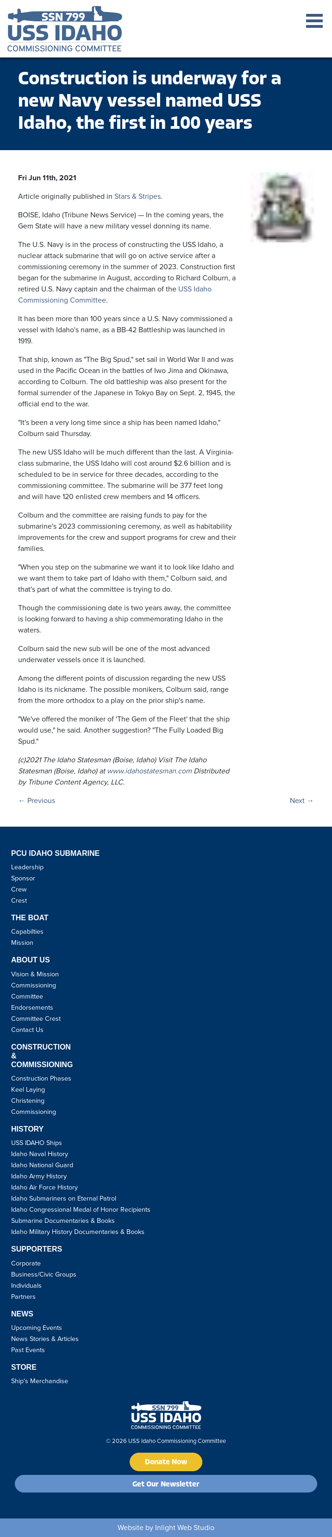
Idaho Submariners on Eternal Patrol (63, 1198)
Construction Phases (41, 1078)
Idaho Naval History (39, 1154)
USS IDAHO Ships (36, 1143)
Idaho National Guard (42, 1165)
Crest (19, 900)
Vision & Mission (35, 974)
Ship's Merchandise (39, 1381)
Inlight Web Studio (184, 1527)
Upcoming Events (36, 1327)
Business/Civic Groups (43, 1274)
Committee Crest (36, 1018)
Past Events (28, 1350)
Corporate (26, 1263)
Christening (27, 1100)
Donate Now (166, 1462)
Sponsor (23, 878)
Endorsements (32, 1007)
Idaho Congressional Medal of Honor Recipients (80, 1209)
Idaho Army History (39, 1176)
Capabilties (27, 931)
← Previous (36, 800)
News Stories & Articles (45, 1339)
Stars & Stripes (137, 196)
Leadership (27, 867)
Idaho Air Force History (44, 1187)
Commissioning (33, 1112)
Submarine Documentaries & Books (63, 1220)
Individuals (26, 1285)
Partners (23, 1296)
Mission (22, 942)
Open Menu (314, 21)
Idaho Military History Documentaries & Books (77, 1232)
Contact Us (27, 1030)
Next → (302, 800)
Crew (19, 889)
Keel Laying (28, 1089)
